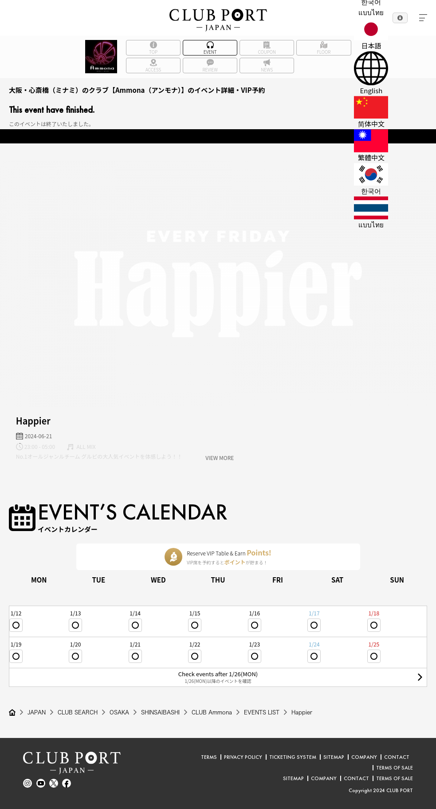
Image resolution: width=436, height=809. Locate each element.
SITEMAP (333, 757)
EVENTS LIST (261, 712)
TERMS (209, 757)
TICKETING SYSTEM (292, 757)
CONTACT (396, 757)
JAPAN (36, 712)
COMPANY (364, 757)
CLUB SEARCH (78, 712)
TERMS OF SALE (394, 767)
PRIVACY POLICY (243, 757)
